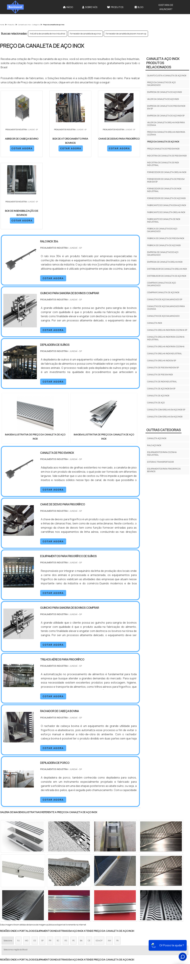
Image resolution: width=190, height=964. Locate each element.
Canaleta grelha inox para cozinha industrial (165, 338)
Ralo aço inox (154, 445)
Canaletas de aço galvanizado (163, 316)
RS (65, 868)
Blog (139, 7)
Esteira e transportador (160, 461)
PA (117, 868)
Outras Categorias (163, 430)
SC (58, 868)
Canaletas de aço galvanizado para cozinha (166, 307)
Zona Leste (71, 897)
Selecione (8, 868)
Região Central (10, 897)
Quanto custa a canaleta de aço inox (166, 75)
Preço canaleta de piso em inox (163, 148)
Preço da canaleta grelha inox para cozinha (166, 133)
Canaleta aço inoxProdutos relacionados (162, 62)
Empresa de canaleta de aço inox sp (165, 115)
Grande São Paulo (90, 897)
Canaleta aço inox (156, 438)
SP (42, 868)
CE (89, 868)
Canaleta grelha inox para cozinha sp (167, 330)
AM (109, 868)
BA (81, 868)
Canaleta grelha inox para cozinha (165, 346)
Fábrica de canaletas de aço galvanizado (162, 230)
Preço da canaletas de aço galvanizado (161, 83)
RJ (18, 868)
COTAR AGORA (17, 148)
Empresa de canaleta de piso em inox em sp (166, 107)
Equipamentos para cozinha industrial (162, 453)
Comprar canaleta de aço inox (163, 292)
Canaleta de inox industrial (162, 381)
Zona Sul (57, 897)
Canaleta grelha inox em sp (161, 360)
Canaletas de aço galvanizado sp (164, 299)
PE (73, 868)
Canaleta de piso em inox (160, 374)
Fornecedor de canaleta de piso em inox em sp (126, 33)
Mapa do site (178, 934)
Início (68, 7)
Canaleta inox (154, 323)
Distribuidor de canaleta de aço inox (166, 275)
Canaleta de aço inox (158, 395)
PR (50, 868)
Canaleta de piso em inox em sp (163, 367)
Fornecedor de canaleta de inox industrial (164, 190)
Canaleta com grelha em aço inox (164, 416)
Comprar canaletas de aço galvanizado (161, 284)
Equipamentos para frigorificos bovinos (163, 470)
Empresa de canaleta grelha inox (164, 261)
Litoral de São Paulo (111, 897)
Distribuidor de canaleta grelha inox (167, 268)
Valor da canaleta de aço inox (163, 99)
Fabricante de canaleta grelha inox (166, 212)
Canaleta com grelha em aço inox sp (166, 409)
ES (35, 868)
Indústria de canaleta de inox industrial (47, 33)
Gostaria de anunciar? (165, 7)
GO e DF (99, 868)
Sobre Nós (89, 7)
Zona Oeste (43, 897)
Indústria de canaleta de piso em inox (167, 155)
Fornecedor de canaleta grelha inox (166, 172)
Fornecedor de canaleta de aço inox (85, 33)
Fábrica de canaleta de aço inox (164, 245)
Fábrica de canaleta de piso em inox (165, 238)
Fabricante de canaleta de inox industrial (163, 220)
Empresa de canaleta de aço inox (164, 92)
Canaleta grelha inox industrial (164, 353)
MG (26, 868)
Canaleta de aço (156, 402)
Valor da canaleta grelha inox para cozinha (166, 124)
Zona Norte (27, 897)
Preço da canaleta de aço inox (163, 141)
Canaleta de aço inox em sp (161, 388)
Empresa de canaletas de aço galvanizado (162, 253)
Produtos (115, 7)
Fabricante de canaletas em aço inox (166, 205)
